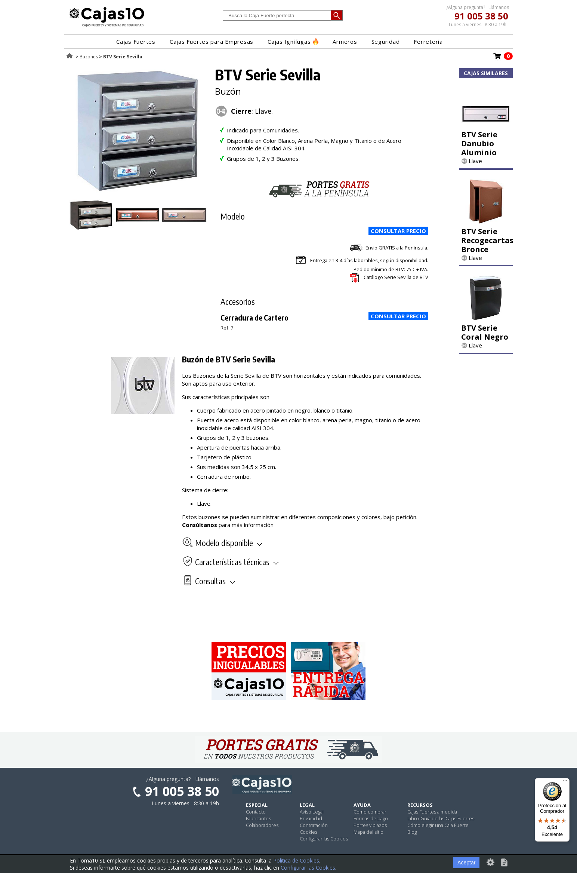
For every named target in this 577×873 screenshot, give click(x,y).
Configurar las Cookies (324, 838)
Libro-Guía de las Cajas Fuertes (440, 818)
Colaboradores (262, 825)
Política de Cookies (296, 860)
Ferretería (428, 41)
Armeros (345, 41)
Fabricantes (258, 818)
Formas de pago (371, 818)
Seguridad (385, 41)
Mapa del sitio (368, 831)
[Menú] (565, 782)
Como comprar (370, 811)
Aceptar (466, 863)
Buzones (89, 56)
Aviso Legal (312, 811)
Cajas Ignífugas (293, 41)
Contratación (314, 825)
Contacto (256, 811)
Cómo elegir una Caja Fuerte (438, 825)
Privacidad (311, 818)
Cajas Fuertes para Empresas (211, 41)
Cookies (308, 831)
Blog (412, 831)
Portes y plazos (370, 825)
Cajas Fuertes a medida (432, 811)
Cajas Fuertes (135, 41)
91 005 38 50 (481, 16)
